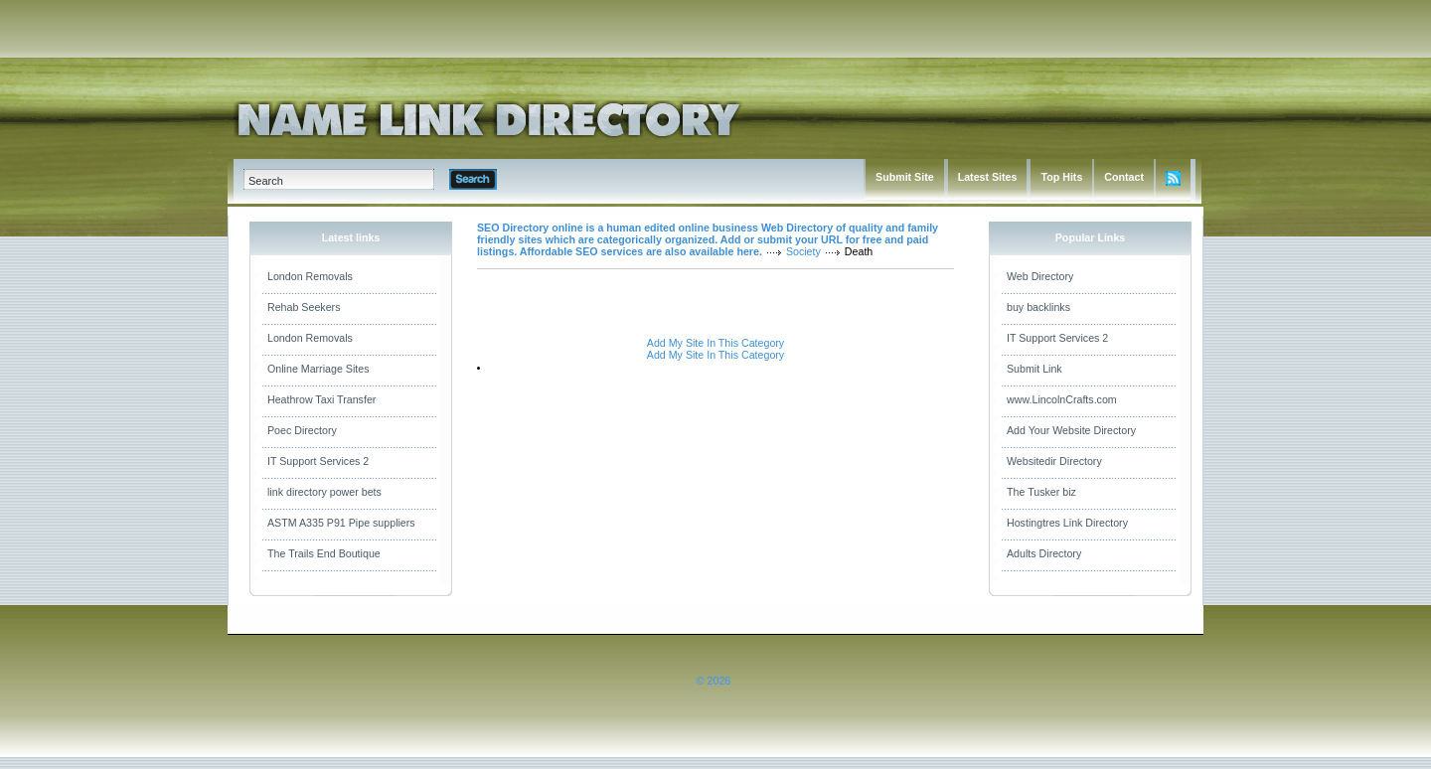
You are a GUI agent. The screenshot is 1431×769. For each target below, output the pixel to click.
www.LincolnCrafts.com (1062, 399)
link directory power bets (324, 492)
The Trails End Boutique (324, 553)
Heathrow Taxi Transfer (321, 399)
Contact (1124, 177)
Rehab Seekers (303, 307)
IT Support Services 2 (318, 461)
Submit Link (1034, 369)
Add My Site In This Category (715, 343)
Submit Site (904, 177)
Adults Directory (1044, 553)
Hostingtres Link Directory (1067, 523)
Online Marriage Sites (318, 369)
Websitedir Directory (1054, 461)
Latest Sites (988, 177)
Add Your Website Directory (1071, 430)
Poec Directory (302, 430)
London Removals (310, 276)
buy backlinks (1038, 307)
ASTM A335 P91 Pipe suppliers (341, 523)
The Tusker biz (1041, 492)
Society (803, 251)
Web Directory (1040, 276)
